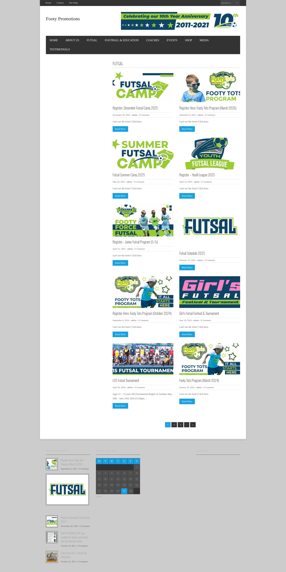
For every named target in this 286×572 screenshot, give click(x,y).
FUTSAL (92, 40)
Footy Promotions (63, 18)
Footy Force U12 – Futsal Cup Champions (74, 555)
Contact (60, 2)
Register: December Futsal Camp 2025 (135, 107)
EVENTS (172, 40)
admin (134, 115)
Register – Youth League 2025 (197, 174)
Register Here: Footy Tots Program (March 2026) (207, 107)
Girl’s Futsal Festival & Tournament (199, 313)
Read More (120, 129)
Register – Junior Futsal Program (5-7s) (135, 241)
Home (48, 2)
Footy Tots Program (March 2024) (199, 380)
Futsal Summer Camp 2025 (129, 174)
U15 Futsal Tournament (126, 380)
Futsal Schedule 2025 (192, 253)
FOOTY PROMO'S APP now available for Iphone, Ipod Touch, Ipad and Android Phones (75, 537)
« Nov (98, 496)
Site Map (73, 2)
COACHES (152, 40)
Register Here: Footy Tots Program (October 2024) (142, 313)
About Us (72, 40)
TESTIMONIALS (60, 49)
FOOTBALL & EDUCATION (122, 40)
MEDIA (204, 40)
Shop (188, 40)
